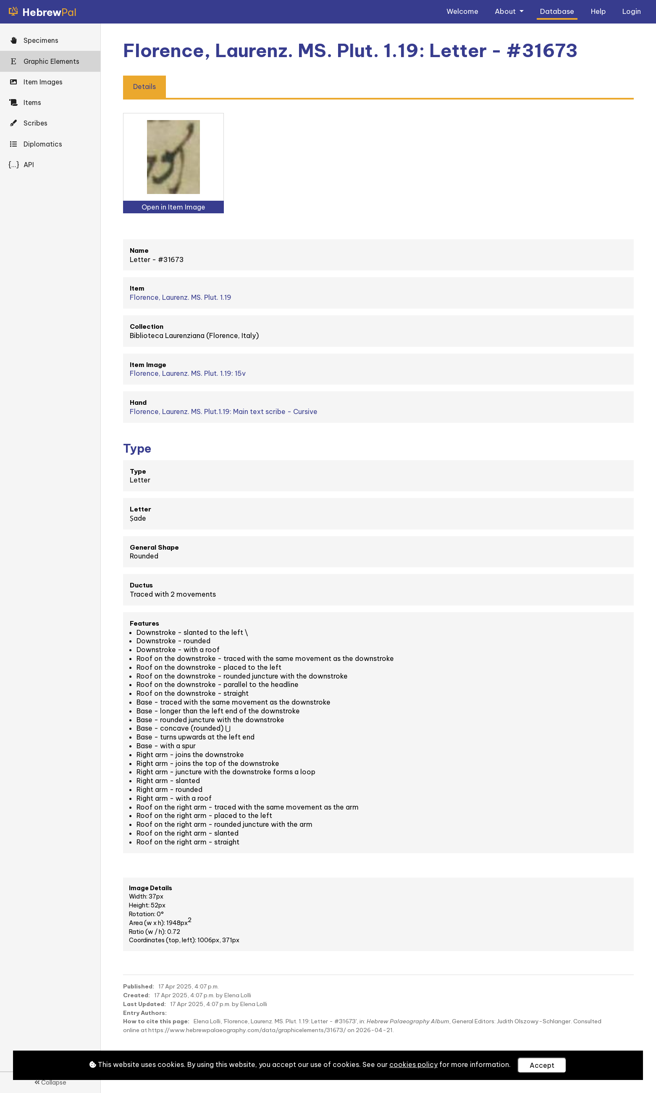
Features (144, 623)
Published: (138, 986)
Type (138, 471)
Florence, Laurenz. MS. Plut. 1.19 (180, 297)
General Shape (154, 547)
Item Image (148, 365)
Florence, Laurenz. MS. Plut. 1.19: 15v (188, 373)
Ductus (141, 585)
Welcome (462, 11)
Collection (146, 326)
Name (139, 250)
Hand (138, 402)
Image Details (150, 888)
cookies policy (413, 1064)
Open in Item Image (173, 207)
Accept (542, 1065)
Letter (140, 509)
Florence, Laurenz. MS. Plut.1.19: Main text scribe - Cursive (224, 411)
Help (598, 11)
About (506, 11)
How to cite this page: (156, 1021)
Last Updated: (144, 1004)
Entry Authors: (145, 1013)
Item (137, 288)
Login (631, 11)
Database (557, 11)
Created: (136, 995)
